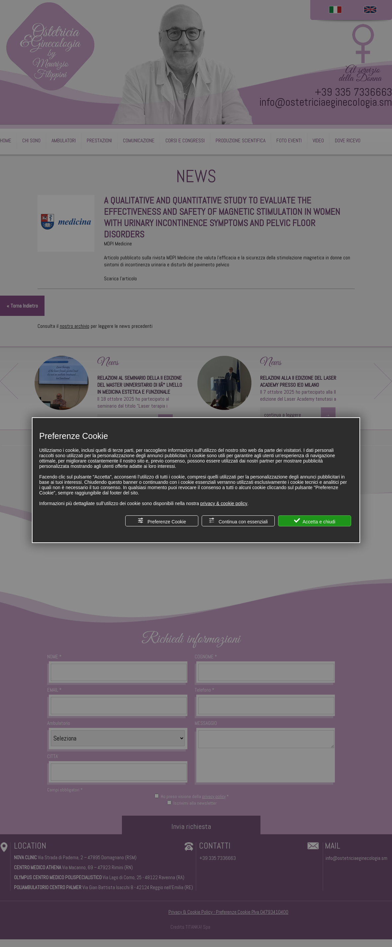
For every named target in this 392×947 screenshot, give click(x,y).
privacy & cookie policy (223, 503)
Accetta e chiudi (315, 520)
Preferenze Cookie (162, 520)
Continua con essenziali (238, 520)
